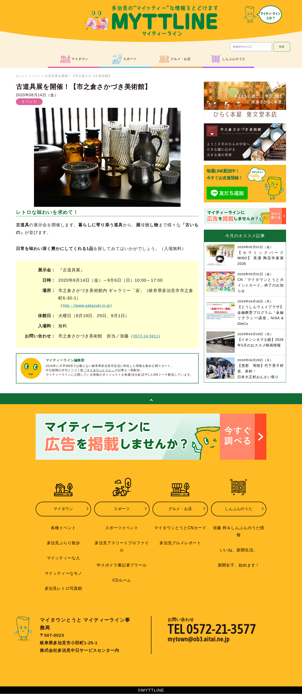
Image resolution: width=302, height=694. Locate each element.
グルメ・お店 (180, 513)
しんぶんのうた (238, 513)
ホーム (21, 76)
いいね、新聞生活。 (238, 545)
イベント (37, 76)
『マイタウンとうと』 (99, 370)
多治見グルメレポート (180, 545)
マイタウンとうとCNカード (180, 530)
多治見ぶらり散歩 (63, 545)
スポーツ (121, 513)
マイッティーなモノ (63, 574)
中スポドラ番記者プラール (122, 566)
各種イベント (63, 530)
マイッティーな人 (63, 559)
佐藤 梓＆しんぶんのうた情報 (238, 530)
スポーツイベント (122, 530)
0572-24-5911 (148, 335)
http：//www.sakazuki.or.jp (90, 305)
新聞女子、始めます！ (239, 559)
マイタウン (63, 513)
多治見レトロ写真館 (63, 589)
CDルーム (122, 581)
